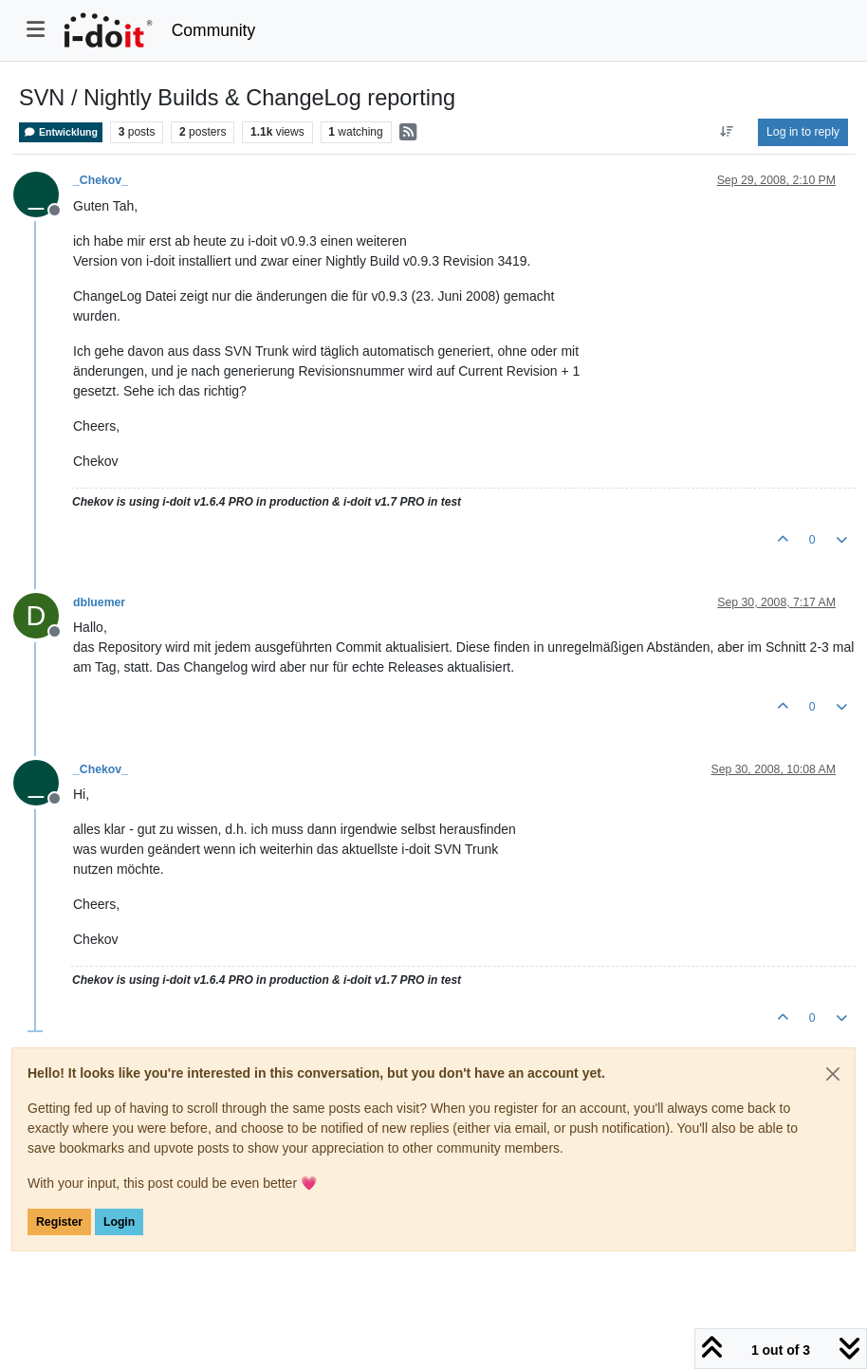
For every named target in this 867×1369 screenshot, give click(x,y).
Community (214, 30)
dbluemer (99, 602)
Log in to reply (802, 132)
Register (59, 1222)
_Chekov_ (100, 180)
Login (119, 1222)
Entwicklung (61, 132)
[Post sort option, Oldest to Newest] (727, 132)
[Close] (833, 1074)
